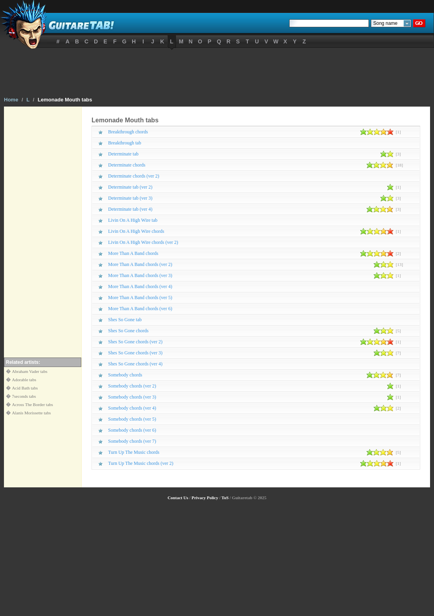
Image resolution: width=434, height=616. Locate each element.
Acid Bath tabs (24, 388)
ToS (224, 497)
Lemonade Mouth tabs (65, 100)
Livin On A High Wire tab (132, 220)
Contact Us (178, 497)
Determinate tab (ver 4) (130, 209)
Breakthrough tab (124, 143)
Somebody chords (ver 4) (132, 408)
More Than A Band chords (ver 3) (140, 275)
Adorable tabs (24, 379)
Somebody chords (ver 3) (132, 397)
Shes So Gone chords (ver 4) (135, 364)
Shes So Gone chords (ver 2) (135, 342)
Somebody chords (125, 375)
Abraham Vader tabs (29, 371)
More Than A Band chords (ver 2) (140, 264)
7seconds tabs (24, 396)
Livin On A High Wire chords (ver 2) (143, 242)
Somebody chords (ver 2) (132, 386)
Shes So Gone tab (125, 319)
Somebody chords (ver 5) (132, 419)
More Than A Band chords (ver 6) (140, 308)
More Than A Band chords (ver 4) (140, 286)
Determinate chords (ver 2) (133, 176)
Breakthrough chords (128, 132)
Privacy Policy (204, 497)
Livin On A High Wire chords (136, 231)
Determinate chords (126, 165)
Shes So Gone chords (128, 330)
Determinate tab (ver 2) (130, 187)
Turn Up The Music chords (133, 452)
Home (11, 100)
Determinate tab (123, 154)
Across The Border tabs (32, 404)
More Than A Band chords (133, 253)
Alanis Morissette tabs (31, 412)
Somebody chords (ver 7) (132, 441)
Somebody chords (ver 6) (132, 430)
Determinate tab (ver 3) (130, 198)
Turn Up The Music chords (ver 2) (140, 463)
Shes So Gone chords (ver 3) (135, 353)
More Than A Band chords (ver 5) (140, 297)
